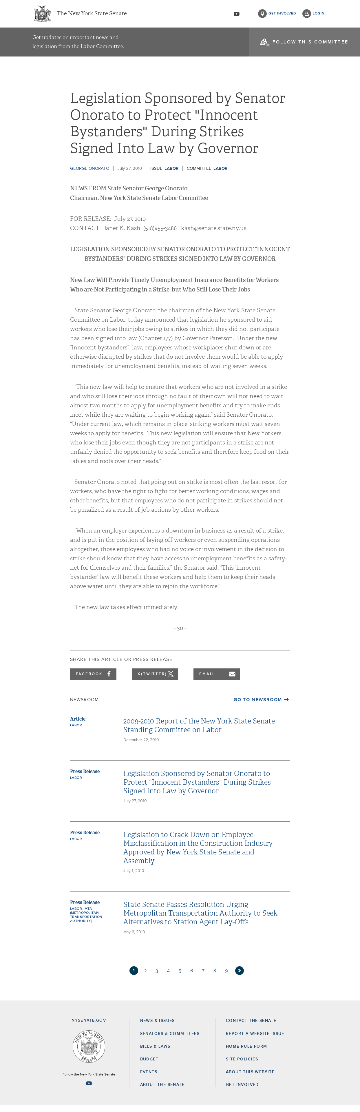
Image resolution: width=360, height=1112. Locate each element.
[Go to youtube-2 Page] (89, 1090)
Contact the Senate (251, 1028)
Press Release (85, 778)
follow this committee (310, 43)
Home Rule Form (246, 1053)
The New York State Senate (92, 14)
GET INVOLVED (242, 1092)
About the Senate (162, 1092)
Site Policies (242, 1066)
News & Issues (157, 1028)
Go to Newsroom (258, 706)
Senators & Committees (170, 1041)
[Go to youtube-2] (236, 14)
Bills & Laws (155, 1053)
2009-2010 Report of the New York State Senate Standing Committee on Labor (199, 732)
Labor (171, 175)
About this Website (250, 1079)
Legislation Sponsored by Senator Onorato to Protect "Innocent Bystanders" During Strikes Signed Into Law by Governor (197, 789)
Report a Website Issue (255, 1041)
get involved (282, 14)
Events (148, 1079)
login (319, 14)
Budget (149, 1066)
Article (77, 726)
